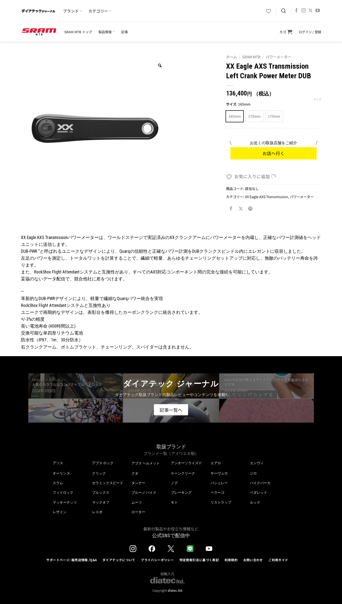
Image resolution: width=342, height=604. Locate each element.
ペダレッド (258, 492)
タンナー (138, 483)
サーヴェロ (219, 473)
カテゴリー (99, 11)
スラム (58, 483)
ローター (138, 512)
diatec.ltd (175, 590)
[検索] (283, 11)
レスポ (97, 512)
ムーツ (136, 502)
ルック (255, 502)
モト (174, 502)
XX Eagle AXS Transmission (266, 196)
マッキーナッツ (65, 502)
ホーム (231, 56)
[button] (285, 32)
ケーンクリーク (183, 473)
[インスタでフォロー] (303, 10)
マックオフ (100, 502)
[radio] (234, 116)
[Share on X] (240, 208)
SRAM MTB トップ (78, 31)
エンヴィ (257, 463)
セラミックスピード (107, 483)
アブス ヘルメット (145, 463)
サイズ (231, 104)
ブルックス (100, 492)
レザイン (59, 512)
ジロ (253, 473)
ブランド (72, 11)
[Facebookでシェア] (231, 208)
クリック (99, 473)
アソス (58, 463)
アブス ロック (103, 463)
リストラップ (221, 502)
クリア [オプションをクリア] (317, 99)
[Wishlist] (268, 11)
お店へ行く (273, 153)
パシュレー (219, 483)
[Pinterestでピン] (250, 208)
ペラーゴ (217, 492)
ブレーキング (181, 492)
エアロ (216, 463)
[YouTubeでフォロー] (317, 10)
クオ (134, 473)
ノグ (174, 483)
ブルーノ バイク (143, 492)
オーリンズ (61, 473)
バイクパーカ (260, 483)
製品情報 (106, 31)
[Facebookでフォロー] (296, 10)
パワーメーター (278, 56)
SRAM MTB (251, 56)
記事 (124, 31)
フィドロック (63, 492)
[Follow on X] (310, 10)
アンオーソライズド (186, 463)
